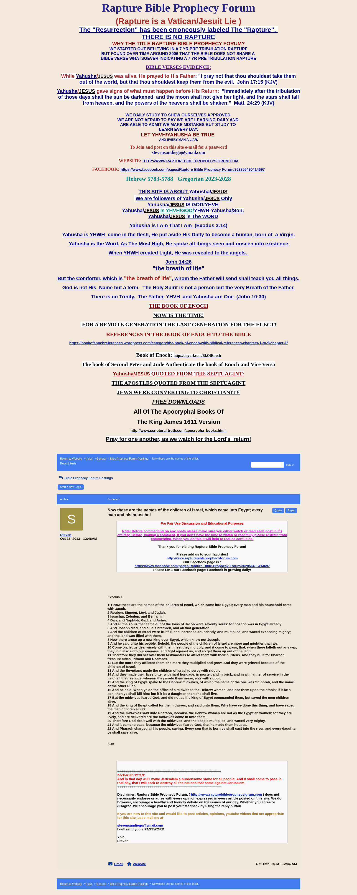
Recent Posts (68, 463)
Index (89, 458)
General (101, 458)
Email (118, 864)
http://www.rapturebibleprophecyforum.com (202, 558)
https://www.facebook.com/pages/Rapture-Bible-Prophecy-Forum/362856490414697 (202, 566)
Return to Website (71, 458)
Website (139, 864)
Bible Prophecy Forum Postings (129, 458)
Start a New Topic (71, 487)
